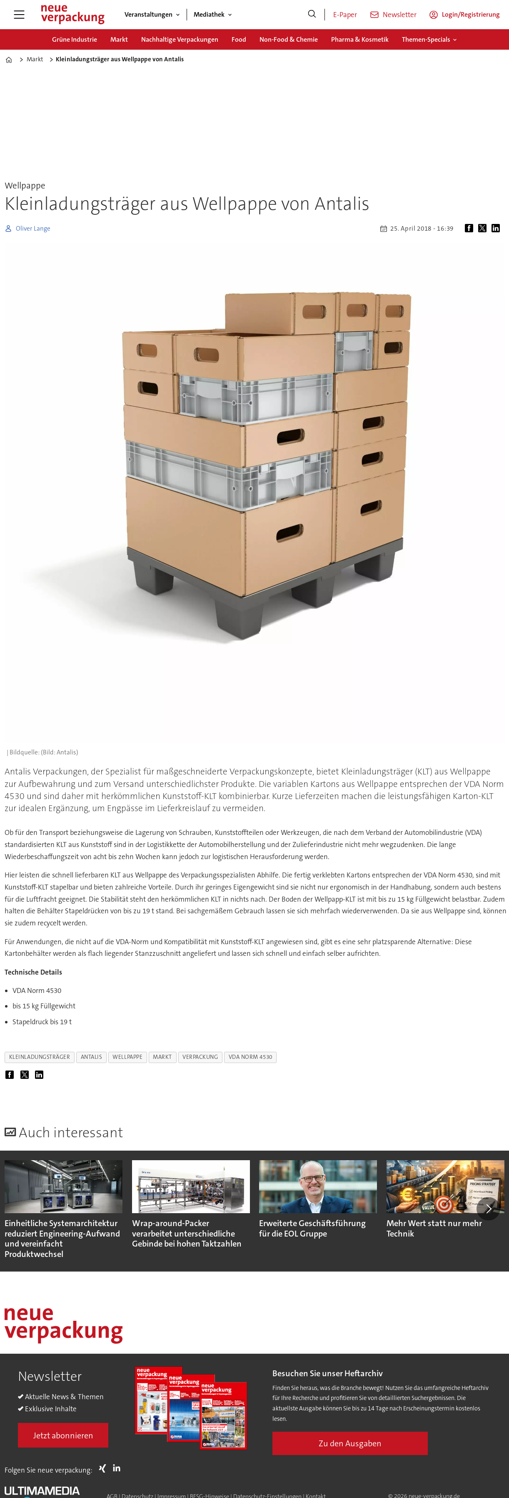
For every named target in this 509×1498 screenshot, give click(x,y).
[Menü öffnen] (19, 14)
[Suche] (312, 14)
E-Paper (345, 14)
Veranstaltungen (148, 14)
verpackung (200, 1057)
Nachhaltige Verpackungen (179, 39)
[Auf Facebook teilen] (470, 228)
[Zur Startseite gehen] (72, 14)
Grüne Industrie (74, 39)
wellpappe (127, 1057)
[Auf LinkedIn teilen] (497, 228)
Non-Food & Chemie (288, 39)
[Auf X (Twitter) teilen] (484, 228)
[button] (488, 1208)
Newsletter (400, 14)
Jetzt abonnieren (63, 1435)
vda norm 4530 (250, 1057)
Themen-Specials (426, 39)
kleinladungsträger (39, 1057)
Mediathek (209, 14)
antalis (91, 1057)
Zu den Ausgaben (350, 1443)
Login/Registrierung (471, 14)
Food (239, 39)
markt (162, 1057)
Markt (119, 39)
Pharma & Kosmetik (360, 39)
